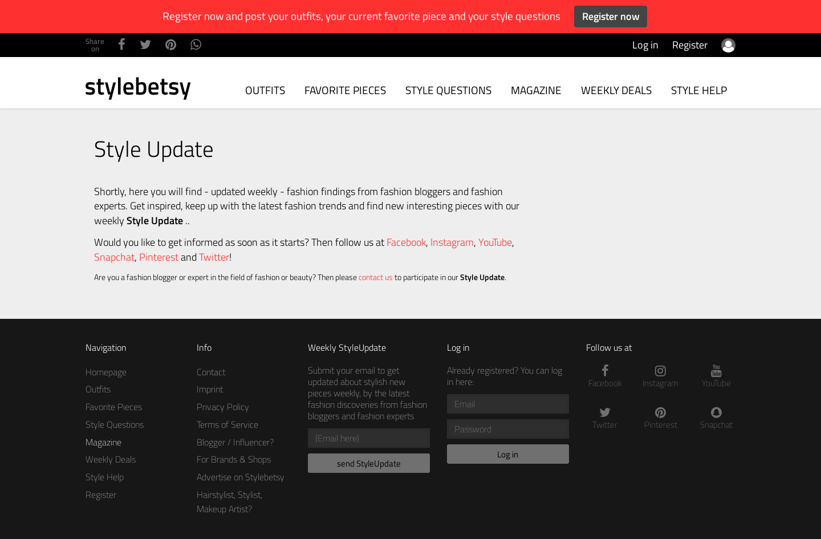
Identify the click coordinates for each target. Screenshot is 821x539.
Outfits (265, 90)
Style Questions (448, 90)
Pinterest (158, 257)
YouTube (495, 242)
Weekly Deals (616, 90)
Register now (611, 16)
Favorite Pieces (345, 90)
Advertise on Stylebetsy (240, 477)
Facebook (406, 242)
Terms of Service (227, 424)
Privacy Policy (223, 407)
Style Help (699, 90)
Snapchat (114, 257)
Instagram (452, 242)
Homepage (106, 372)
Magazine (536, 90)
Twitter (214, 257)
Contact (211, 372)
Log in (645, 44)
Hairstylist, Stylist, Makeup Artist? (229, 502)
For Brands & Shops (234, 459)
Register (690, 44)
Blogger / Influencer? (235, 442)
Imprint (210, 389)
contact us (376, 277)
